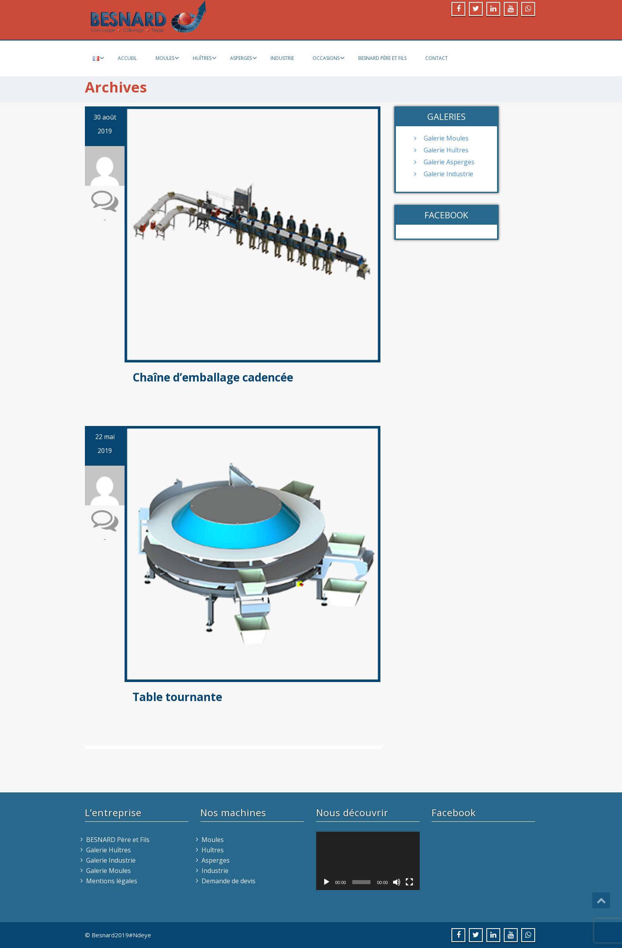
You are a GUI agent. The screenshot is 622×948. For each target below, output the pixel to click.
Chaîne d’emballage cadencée (212, 377)
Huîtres (205, 58)
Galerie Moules (446, 138)
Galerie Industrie (448, 174)
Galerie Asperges (449, 162)
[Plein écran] (409, 882)
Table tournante (177, 696)
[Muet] (397, 882)
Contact (436, 58)
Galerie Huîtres (446, 150)
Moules (167, 58)
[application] (368, 861)
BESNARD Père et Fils (382, 58)
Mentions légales (111, 881)
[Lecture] (326, 882)
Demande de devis (228, 881)
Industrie (282, 58)
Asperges (243, 58)
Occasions (329, 58)
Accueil (127, 58)
